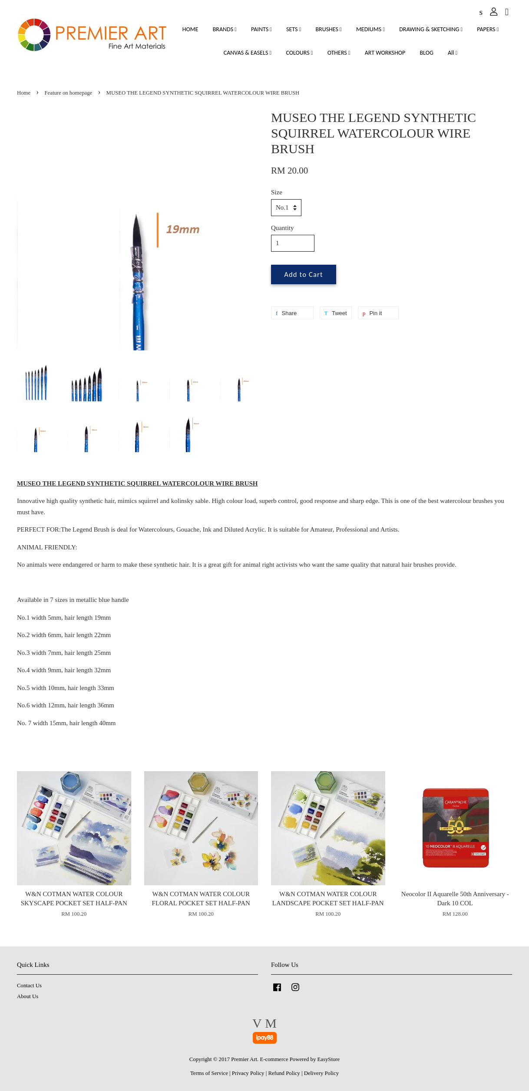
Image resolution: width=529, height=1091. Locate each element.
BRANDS (225, 29)
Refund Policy (284, 1073)
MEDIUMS (370, 29)
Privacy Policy (248, 1073)
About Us (27, 996)
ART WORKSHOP (385, 52)
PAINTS (261, 29)
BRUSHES (328, 29)
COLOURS (299, 52)
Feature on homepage (69, 93)
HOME (190, 29)
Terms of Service (209, 1073)
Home (23, 93)
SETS (293, 29)
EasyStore (328, 1059)
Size (276, 192)
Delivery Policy (321, 1073)
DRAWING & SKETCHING (431, 29)
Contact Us (29, 986)
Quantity (282, 227)
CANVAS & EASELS (247, 52)
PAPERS (488, 29)
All (452, 52)
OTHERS (338, 52)
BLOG (426, 52)
